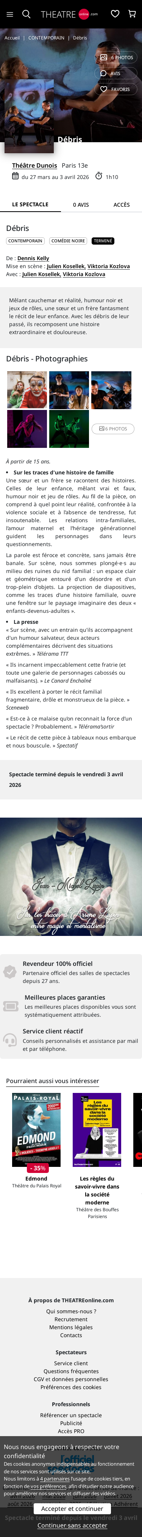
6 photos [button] (113, 428)
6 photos (116, 57)
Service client (71, 1363)
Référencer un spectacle (71, 1415)
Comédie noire (68, 240)
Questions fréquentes (71, 1371)
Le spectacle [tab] (30, 204)
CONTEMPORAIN (25, 240)
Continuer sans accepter (72, 1525)
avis (110, 73)
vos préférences (48, 1486)
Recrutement (71, 1319)
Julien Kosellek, (66, 266)
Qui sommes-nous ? (71, 1311)
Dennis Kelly (33, 258)
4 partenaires (55, 1478)
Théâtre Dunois (34, 165)
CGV (39, 1379)
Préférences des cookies (71, 1387)
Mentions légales (71, 1327)
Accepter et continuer (72, 1508)
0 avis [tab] (81, 204)
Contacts (71, 1335)
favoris (115, 89)
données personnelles (80, 1379)
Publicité (71, 1423)
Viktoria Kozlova (108, 266)
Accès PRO (71, 1431)
